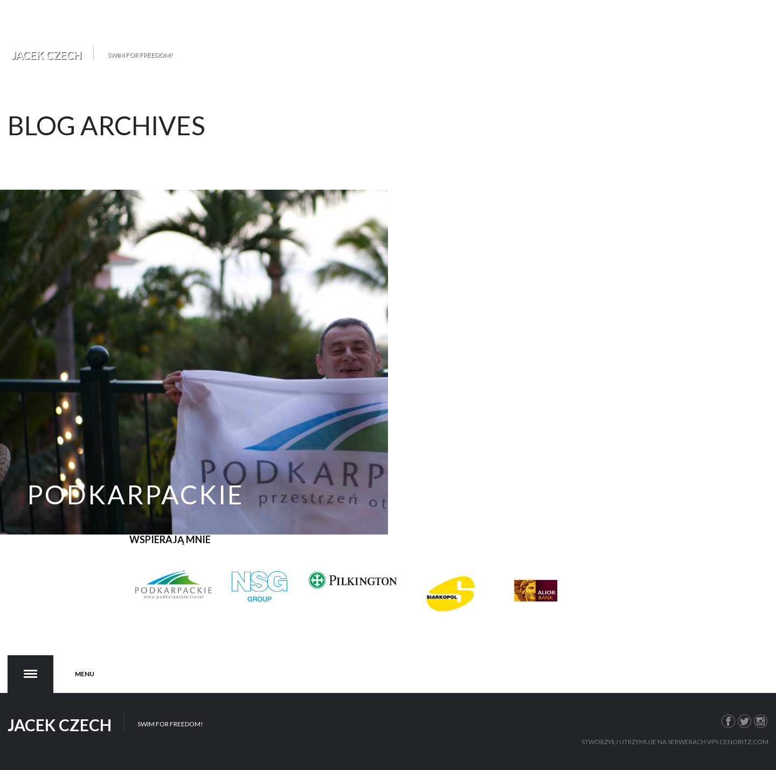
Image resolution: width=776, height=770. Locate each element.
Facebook (729, 720)
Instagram (761, 720)
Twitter (745, 720)
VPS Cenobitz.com (737, 742)
